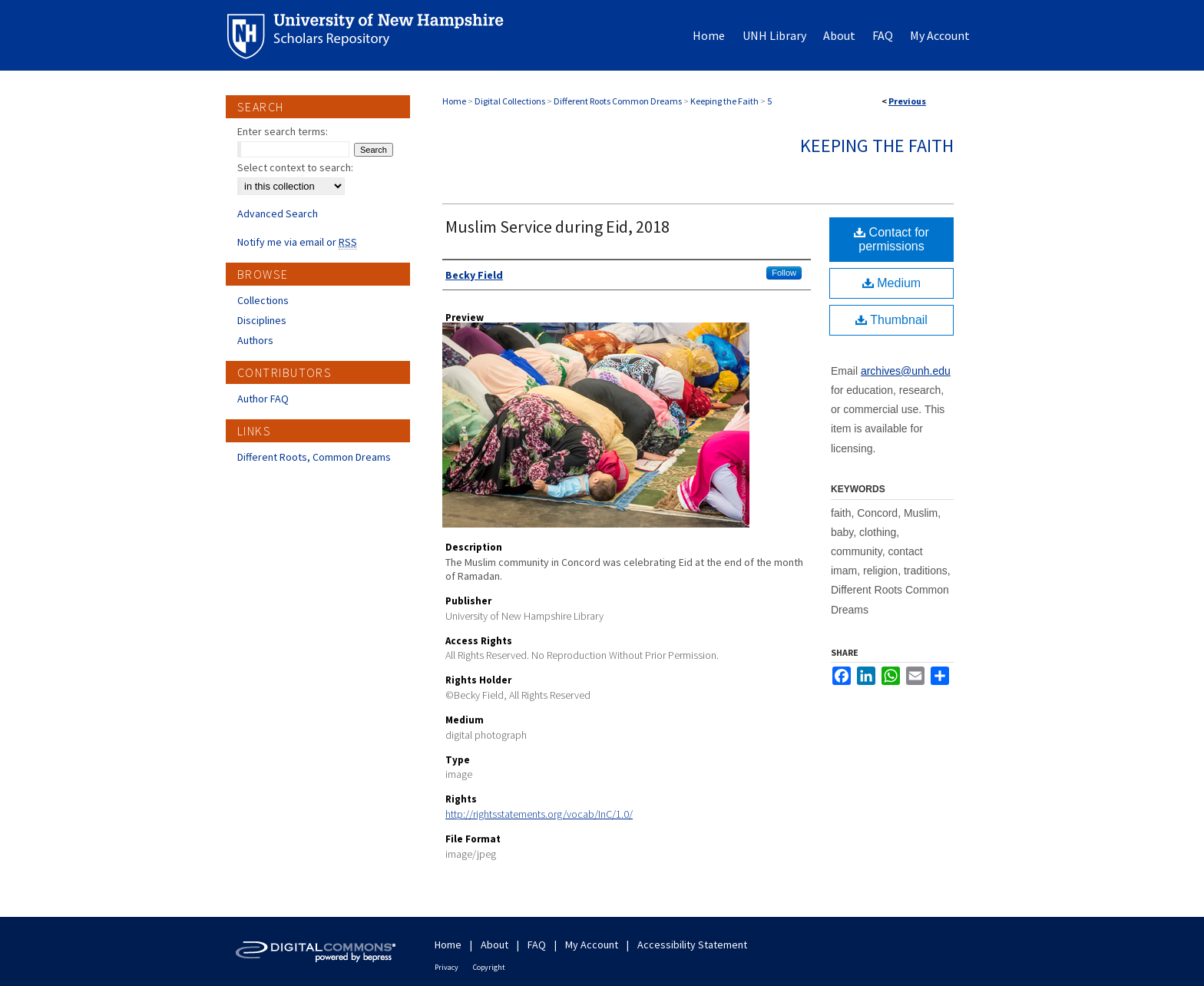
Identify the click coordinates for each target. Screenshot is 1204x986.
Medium (891, 283)
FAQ (537, 944)
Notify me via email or (297, 242)
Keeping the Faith (724, 101)
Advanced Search (277, 213)
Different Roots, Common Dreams (314, 457)
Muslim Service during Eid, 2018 (557, 226)
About (494, 944)
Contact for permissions (891, 239)
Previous (907, 101)
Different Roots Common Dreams (618, 101)
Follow (784, 272)
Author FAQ (263, 398)
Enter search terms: (282, 131)
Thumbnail (891, 319)
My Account (591, 944)
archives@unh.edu (906, 371)
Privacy (446, 967)
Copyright (489, 967)
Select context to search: (295, 167)
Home (454, 101)
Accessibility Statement (692, 944)
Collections (263, 300)
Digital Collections (510, 101)
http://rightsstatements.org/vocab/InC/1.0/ (539, 814)
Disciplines (261, 320)
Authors (255, 340)
